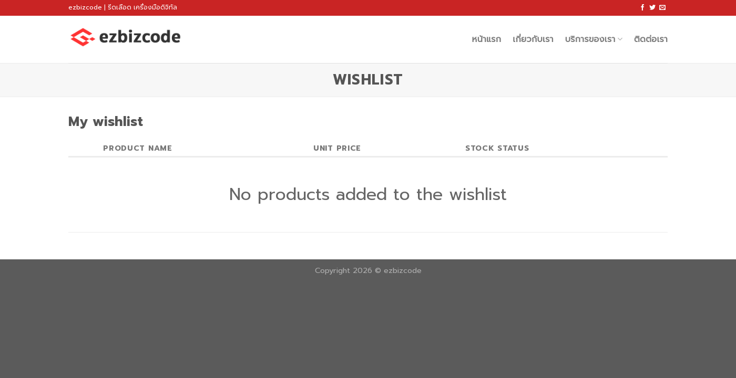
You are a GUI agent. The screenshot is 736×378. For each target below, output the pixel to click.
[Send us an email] (662, 8)
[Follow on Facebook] (642, 8)
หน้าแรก (487, 39)
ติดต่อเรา (651, 39)
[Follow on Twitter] (652, 8)
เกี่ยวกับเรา (533, 39)
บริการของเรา (593, 39)
